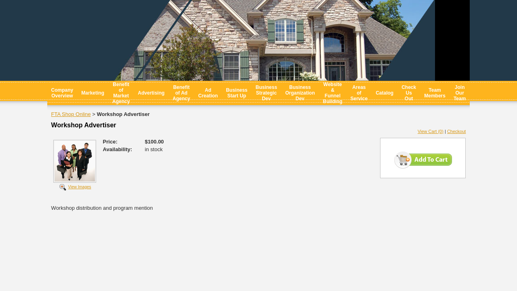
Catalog (384, 93)
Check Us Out (408, 92)
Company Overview (62, 93)
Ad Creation (208, 93)
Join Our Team (460, 92)
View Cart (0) (430, 131)
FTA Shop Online (71, 114)
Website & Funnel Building (332, 93)
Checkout (456, 131)
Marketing (92, 93)
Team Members (435, 93)
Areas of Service (359, 92)
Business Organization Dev (300, 92)
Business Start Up (236, 93)
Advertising (151, 93)
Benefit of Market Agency (121, 93)
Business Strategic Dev (266, 92)
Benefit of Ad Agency (181, 92)
